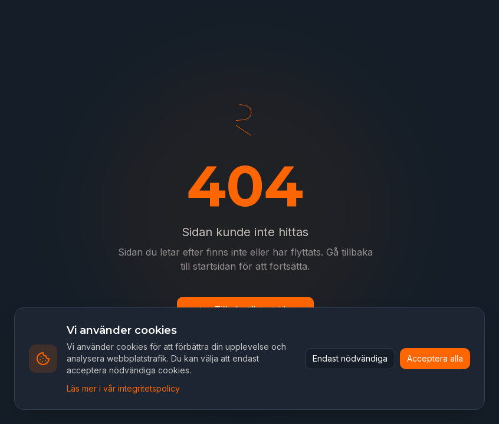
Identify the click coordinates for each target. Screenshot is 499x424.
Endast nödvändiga (350, 358)
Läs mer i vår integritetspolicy (123, 388)
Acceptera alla (435, 358)
